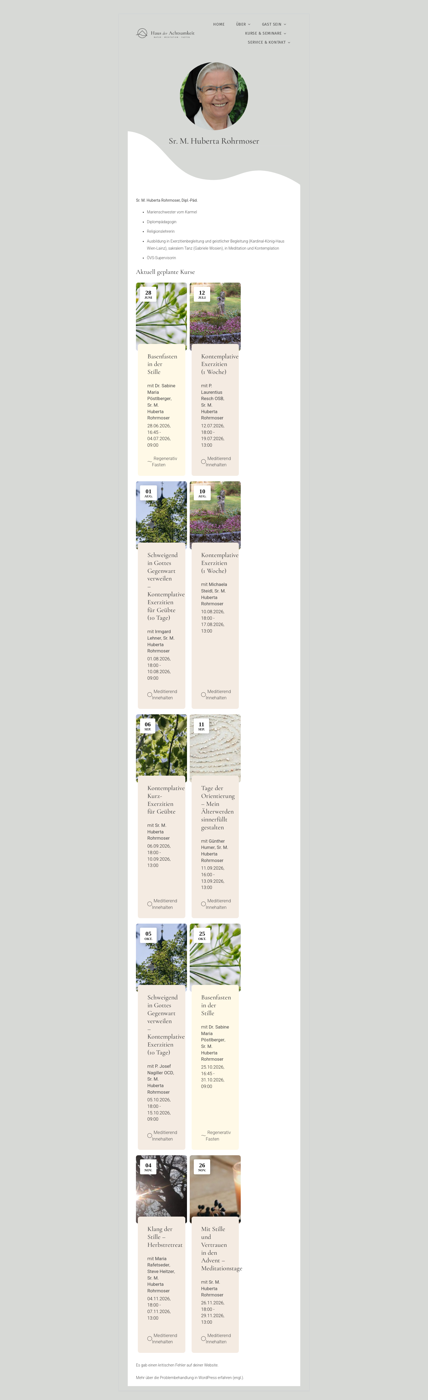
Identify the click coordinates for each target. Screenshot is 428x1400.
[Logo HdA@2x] (165, 30)
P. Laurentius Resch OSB (212, 392)
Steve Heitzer (160, 1271)
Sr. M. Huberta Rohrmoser (158, 412)
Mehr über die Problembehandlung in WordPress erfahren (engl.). (190, 1377)
